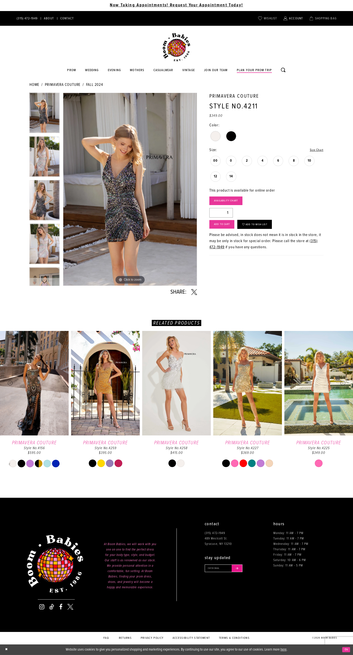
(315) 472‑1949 (215, 533)
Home (34, 84)
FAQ (106, 638)
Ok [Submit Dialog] (345, 649)
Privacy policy (152, 638)
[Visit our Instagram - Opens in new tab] (41, 606)
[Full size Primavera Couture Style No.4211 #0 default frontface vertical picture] (130, 189)
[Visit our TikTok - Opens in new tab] (51, 606)
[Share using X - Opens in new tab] (194, 292)
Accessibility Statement (191, 638)
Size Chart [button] (315, 150)
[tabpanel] (44, 114)
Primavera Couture (63, 84)
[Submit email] (246, 569)
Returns (125, 638)
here (283, 649)
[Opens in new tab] (163, 70)
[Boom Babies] (176, 47)
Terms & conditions (234, 638)
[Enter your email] (229, 569)
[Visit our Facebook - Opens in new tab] (61, 606)
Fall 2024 (94, 84)
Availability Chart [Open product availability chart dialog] (231, 203)
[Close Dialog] (7, 649)
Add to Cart (225, 229)
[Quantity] (221, 216)
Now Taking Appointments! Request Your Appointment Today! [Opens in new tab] (176, 5)
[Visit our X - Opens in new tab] (70, 606)
